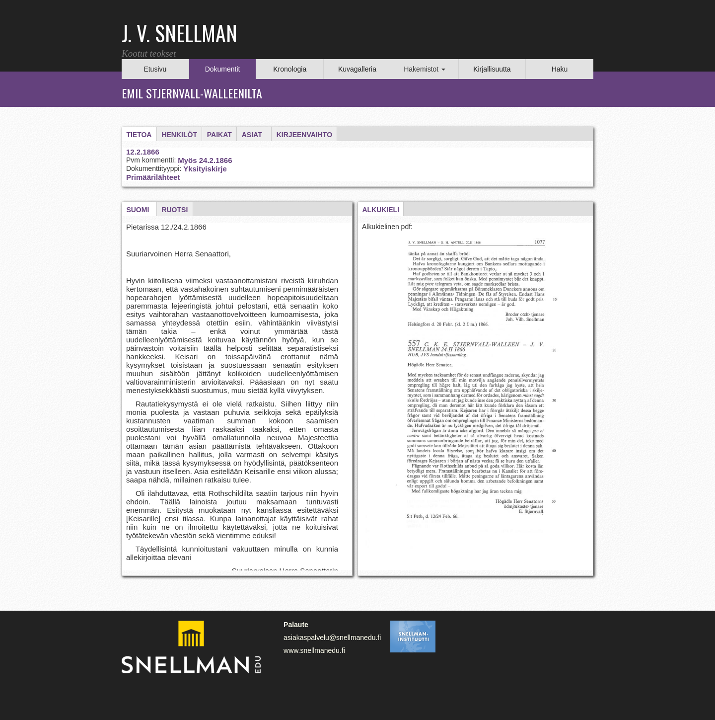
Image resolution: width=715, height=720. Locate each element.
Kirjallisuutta (491, 69)
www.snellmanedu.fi (314, 650)
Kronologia (289, 69)
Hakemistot (424, 69)
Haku (560, 69)
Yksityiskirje (205, 168)
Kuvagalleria (357, 69)
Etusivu (154, 69)
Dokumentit (222, 69)
